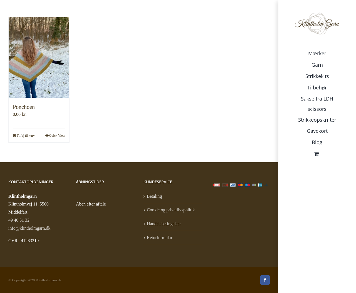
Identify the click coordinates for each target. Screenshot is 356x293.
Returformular (159, 237)
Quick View (57, 135)
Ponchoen (24, 107)
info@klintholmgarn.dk (29, 228)
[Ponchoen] (39, 57)
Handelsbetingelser (164, 223)
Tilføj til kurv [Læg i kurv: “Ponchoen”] (26, 135)
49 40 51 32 (18, 220)
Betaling (154, 196)
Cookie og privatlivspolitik (171, 209)
